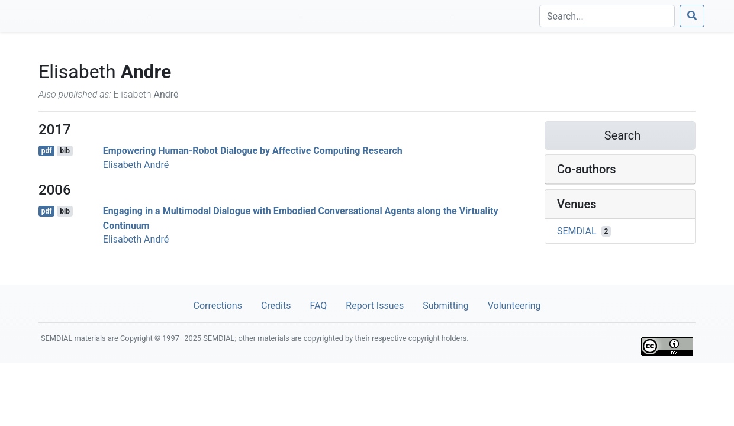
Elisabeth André (136, 164)
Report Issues (375, 305)
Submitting (445, 305)
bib (65, 151)
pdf (46, 151)
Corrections (217, 305)
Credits (276, 305)
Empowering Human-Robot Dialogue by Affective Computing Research (253, 150)
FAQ (318, 305)
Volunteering (514, 305)
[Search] (607, 16)
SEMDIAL (577, 231)
